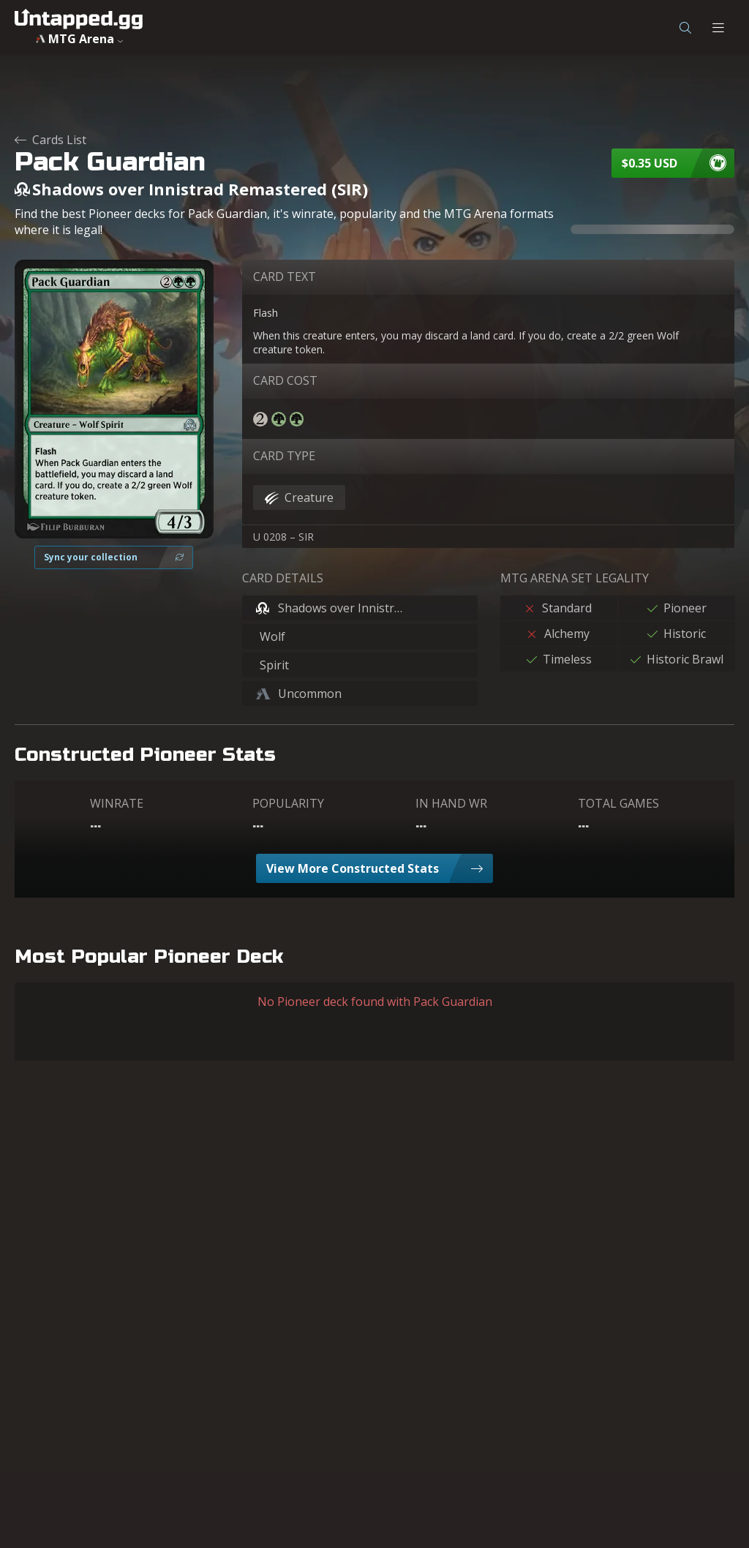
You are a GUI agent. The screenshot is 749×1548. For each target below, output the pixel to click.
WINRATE (116, 803)
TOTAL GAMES (618, 803)
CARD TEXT (284, 276)
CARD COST (285, 380)
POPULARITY (288, 803)
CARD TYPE (284, 456)
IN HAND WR (451, 803)
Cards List (50, 140)
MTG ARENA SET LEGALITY (574, 578)
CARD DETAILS (282, 578)
